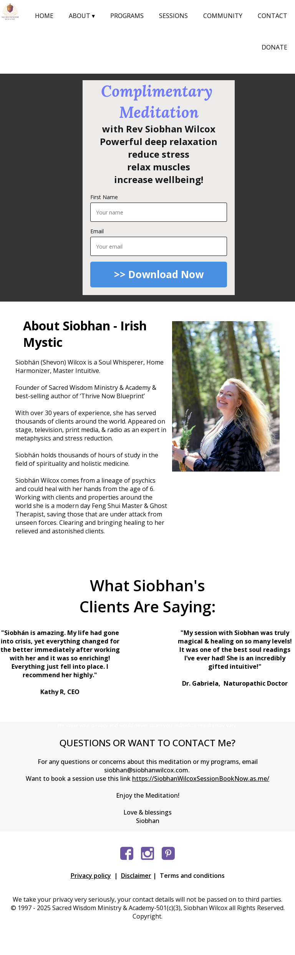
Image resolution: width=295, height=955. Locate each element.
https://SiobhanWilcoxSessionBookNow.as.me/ (200, 778)
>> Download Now (159, 274)
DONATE (274, 47)
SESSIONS (173, 16)
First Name (104, 197)
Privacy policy (91, 875)
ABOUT (82, 16)
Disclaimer (136, 875)
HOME (44, 16)
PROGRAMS (127, 16)
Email (97, 231)
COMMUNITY (222, 16)
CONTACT (272, 16)
